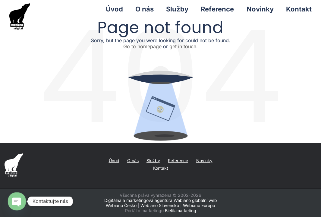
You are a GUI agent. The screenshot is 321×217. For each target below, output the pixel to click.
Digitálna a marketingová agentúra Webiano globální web (160, 200)
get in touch (182, 46)
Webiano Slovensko (159, 205)
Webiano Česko (121, 205)
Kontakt (160, 168)
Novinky (204, 160)
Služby (153, 160)
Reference (178, 160)
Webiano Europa (199, 205)
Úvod (114, 160)
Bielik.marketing (180, 210)
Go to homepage (142, 46)
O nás (133, 160)
